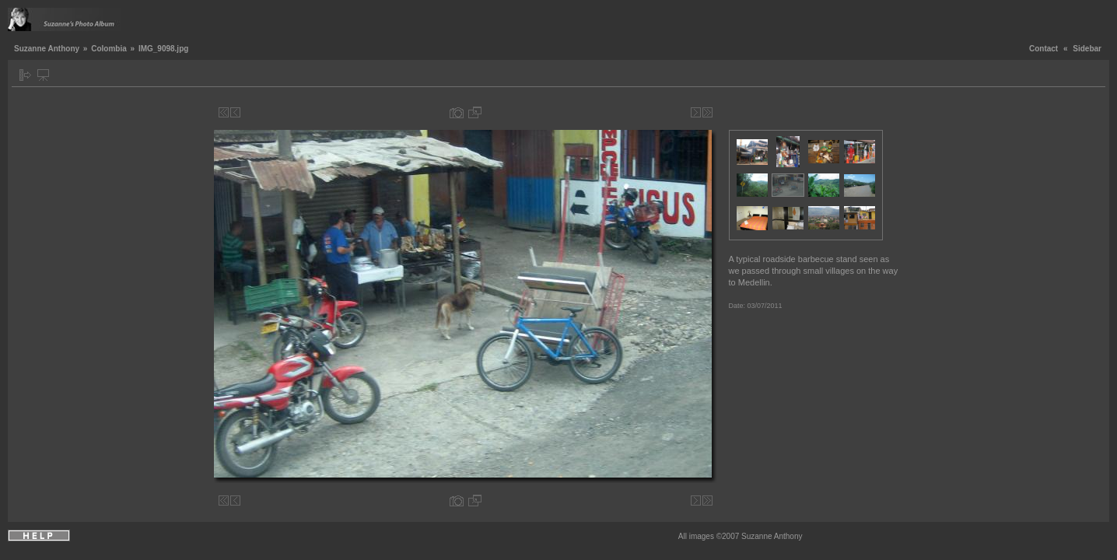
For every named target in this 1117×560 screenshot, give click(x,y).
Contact (1043, 48)
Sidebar (1087, 48)
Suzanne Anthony (46, 48)
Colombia (109, 48)
